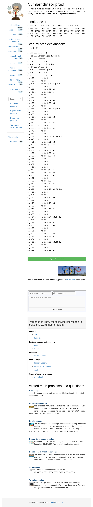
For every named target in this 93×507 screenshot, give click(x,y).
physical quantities (15, 69)
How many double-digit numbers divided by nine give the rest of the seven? (56, 393)
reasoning (37, 345)
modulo (36, 349)
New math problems (14, 105)
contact (51, 502)
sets (35, 334)
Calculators (15, 142)
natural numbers (40, 356)
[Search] (20, 99)
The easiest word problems (16, 126)
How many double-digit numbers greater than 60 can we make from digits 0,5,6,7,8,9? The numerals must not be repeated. (56, 441)
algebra (15, 30)
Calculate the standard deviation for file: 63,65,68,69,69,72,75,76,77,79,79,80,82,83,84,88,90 (52, 469)
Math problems (15, 26)
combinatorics (15, 47)
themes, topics (15, 90)
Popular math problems (15, 112)
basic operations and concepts (15, 41)
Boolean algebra (40, 363)
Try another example (57, 259)
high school (38, 377)
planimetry (15, 75)
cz (59, 502)
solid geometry (15, 80)
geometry (15, 51)
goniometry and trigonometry (15, 57)
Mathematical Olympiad (43, 366)
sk (62, 502)
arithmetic (15, 34)
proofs (36, 370)
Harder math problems (15, 119)
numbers (15, 63)
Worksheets (13, 137)
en (56, 502)
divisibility (37, 338)
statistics (15, 84)
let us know (70, 280)
